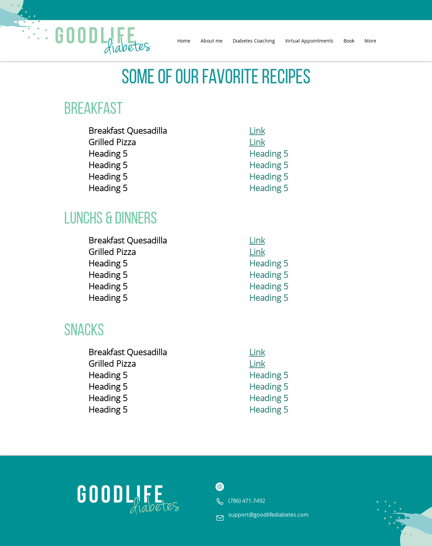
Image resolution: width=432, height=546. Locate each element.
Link (257, 130)
